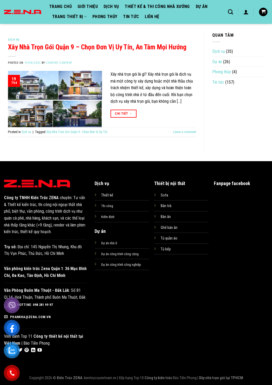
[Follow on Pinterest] (26, 350)
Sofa (164, 195)
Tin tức (131, 16)
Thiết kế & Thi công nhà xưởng (157, 6)
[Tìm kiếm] (230, 12)
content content (59, 63)
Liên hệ (152, 16)
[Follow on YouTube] (39, 350)
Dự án (202, 6)
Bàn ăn (166, 217)
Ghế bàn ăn (169, 227)
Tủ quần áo (169, 238)
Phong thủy (104, 16)
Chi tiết (123, 113)
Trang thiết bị (69, 16)
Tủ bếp (166, 249)
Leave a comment (184, 132)
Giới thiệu (88, 6)
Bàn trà (166, 206)
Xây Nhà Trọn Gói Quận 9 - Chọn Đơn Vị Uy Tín (76, 132)
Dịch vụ (111, 6)
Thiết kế (107, 195)
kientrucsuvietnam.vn (100, 378)
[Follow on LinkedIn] (33, 350)
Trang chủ (60, 6)
